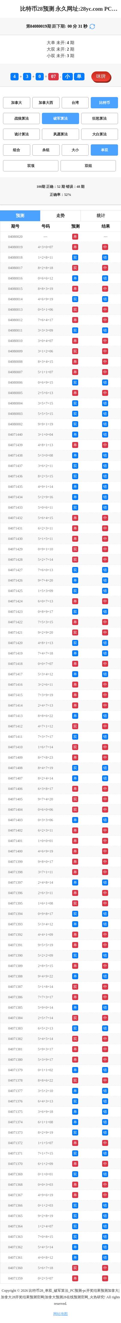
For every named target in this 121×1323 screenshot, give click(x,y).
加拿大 (16, 103)
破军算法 (60, 118)
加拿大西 (46, 103)
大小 (75, 150)
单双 (104, 150)
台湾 (75, 103)
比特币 (104, 103)
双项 (30, 166)
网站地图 (60, 1314)
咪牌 (101, 76)
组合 (16, 150)
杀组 (45, 150)
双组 (88, 166)
